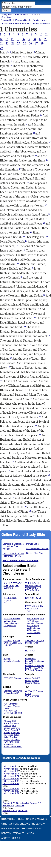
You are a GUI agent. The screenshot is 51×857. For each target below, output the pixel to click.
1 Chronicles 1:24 (11, 776)
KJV (5, 583)
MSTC (28, 606)
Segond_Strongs (32, 683)
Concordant (30, 588)
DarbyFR (36, 678)
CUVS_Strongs (32, 696)
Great (14, 621)
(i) (8, 52)
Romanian (8, 747)
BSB (6, 588)
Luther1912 (30, 663)
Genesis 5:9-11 (10, 811)
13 (7, 39)
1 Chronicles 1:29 (11, 779)
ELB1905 (38, 668)
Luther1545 (30, 659)
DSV (6, 678)
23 (12, 43)
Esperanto (15, 728)
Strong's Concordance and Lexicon (23, 824)
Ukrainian (17, 747)
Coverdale (16, 619)
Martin (28, 681)
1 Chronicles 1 (7, 24)
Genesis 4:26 (22, 803)
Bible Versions (21, 15)
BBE (27, 598)
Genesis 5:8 (8, 806)
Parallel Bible (32, 544)
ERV (15, 583)
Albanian (7, 721)
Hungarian (15, 733)
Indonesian (8, 735)
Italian (17, 735)
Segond (35, 681)
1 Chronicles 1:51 (11, 793)
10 (41, 34)
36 (25, 326)
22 (7, 43)
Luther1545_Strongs (34, 661)
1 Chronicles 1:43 (11, 791)
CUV (27, 691)
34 (38, 308)
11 (46, 34)
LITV (38, 588)
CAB (20, 643)
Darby (28, 586)
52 (26, 506)
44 (40, 416)
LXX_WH (40, 641)
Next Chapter (33, 24)
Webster (16, 706)
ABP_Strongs (33, 619)
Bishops (14, 623)
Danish (7, 728)
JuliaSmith (34, 583)
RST (14, 721)
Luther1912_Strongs (34, 666)
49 (9, 470)
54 (34, 515)
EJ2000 (13, 713)
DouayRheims (10, 626)
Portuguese (14, 742)
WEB (6, 586)
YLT (10, 583)
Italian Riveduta (10, 737)
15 (18, 39)
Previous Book (7, 20)
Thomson (8, 641)
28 (42, 43)
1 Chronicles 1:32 (11, 781)
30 (18, 263)
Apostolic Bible (11, 838)
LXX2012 (8, 645)
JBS (17, 693)
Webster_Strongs (35, 623)
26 (30, 43)
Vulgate (7, 659)
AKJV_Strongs (33, 630)
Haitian (7, 733)
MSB (10, 588)
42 (26, 389)
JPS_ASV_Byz (10, 711)
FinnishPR (15, 730)
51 (13, 497)
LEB (16, 586)
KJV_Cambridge (11, 704)
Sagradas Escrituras (13, 691)
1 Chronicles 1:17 (11, 774)
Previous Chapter (23, 20)
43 (31, 398)
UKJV (35, 609)
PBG (6, 742)
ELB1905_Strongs (33, 670)
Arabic (6, 723)
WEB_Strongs (33, 628)
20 (45, 39)
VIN (40, 598)
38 (30, 344)
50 (49, 475)
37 (50, 335)
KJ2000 (28, 609)
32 (21, 277)
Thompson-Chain (32, 829)
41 (1, 380)
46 (40, 434)
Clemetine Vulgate (12, 661)
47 (35, 452)
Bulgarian (14, 723)
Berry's (6, 833)
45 (36, 425)
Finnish (7, 730)
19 (40, 39)
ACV (32, 590)
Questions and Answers (32, 819)
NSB (32, 598)
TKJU (28, 611)
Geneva (7, 623)
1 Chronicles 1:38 (11, 788)
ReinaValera (9, 693)
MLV (37, 590)
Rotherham (36, 586)
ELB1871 (29, 668)
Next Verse (20, 24)
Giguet (28, 678)
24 (18, 43)
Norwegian (8, 744)
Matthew (7, 621)
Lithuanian (15, 740)
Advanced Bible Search (37, 549)
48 (13, 461)
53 (30, 511)
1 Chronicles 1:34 (11, 784)
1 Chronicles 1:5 (10, 769)
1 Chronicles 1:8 (10, 771)
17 (29, 39)
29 (1, 48)
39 (11, 358)
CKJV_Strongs (33, 633)
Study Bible (6, 15)
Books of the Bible (34, 553)
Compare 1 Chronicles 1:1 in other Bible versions (13, 546)
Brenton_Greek (10, 643)
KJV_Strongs (33, 621)
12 (1, 39)
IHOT (6, 603)
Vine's (30, 833)
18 (34, 39)
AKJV (11, 586)
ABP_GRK (30, 641)
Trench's (18, 833)
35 (35, 317)
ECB (27, 590)
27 (36, 43)
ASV (19, 583)
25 (24, 43)
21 (1, 43)
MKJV (33, 15)
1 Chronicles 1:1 (10, 766)
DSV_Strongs (14, 678)
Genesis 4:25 (9, 803)
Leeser (7, 709)
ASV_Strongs (33, 626)
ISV (36, 598)
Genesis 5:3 (35, 803)
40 (9, 367)
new (42, 619)
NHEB (6, 713)
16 (23, 39)
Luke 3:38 (19, 806)
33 (44, 295)
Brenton (16, 641)
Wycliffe (7, 619)
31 (32, 268)
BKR (14, 726)
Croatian (7, 726)
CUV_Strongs (36, 691)
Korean (7, 740)
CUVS (28, 694)
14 (12, 39)
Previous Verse (40, 20)
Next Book (45, 24)
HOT (27, 651)
